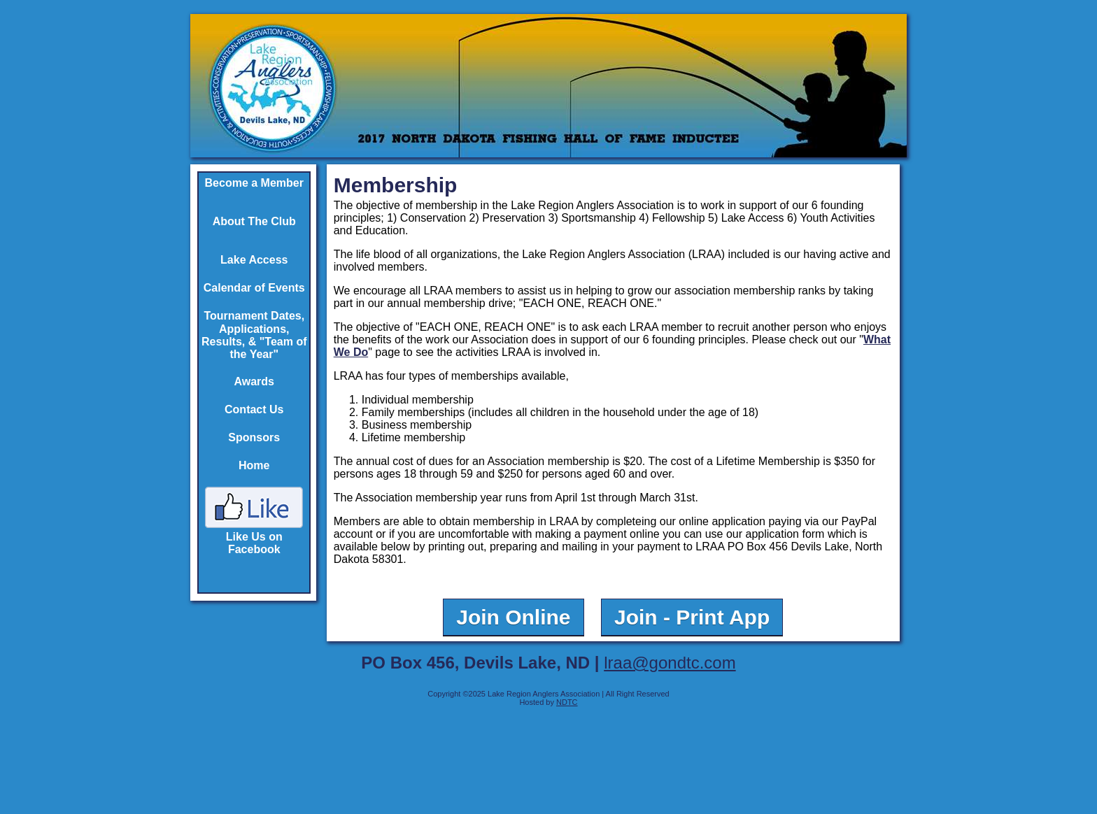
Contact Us (254, 409)
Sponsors (254, 437)
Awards (254, 381)
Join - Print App (692, 617)
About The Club (254, 221)
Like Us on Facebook (254, 536)
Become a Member (254, 183)
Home (254, 465)
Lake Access (254, 260)
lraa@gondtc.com (669, 662)
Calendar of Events (254, 288)
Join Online (513, 617)
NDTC (567, 702)
